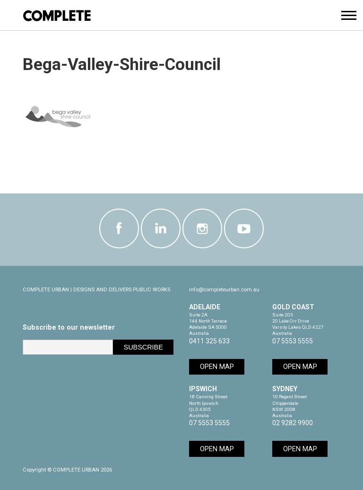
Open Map (217, 367)
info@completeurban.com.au (224, 290)
